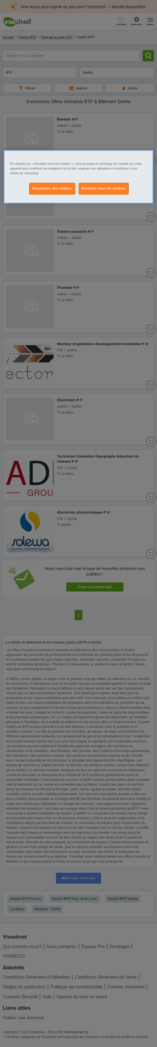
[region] (78, 176)
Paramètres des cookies (52, 188)
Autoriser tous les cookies (104, 188)
